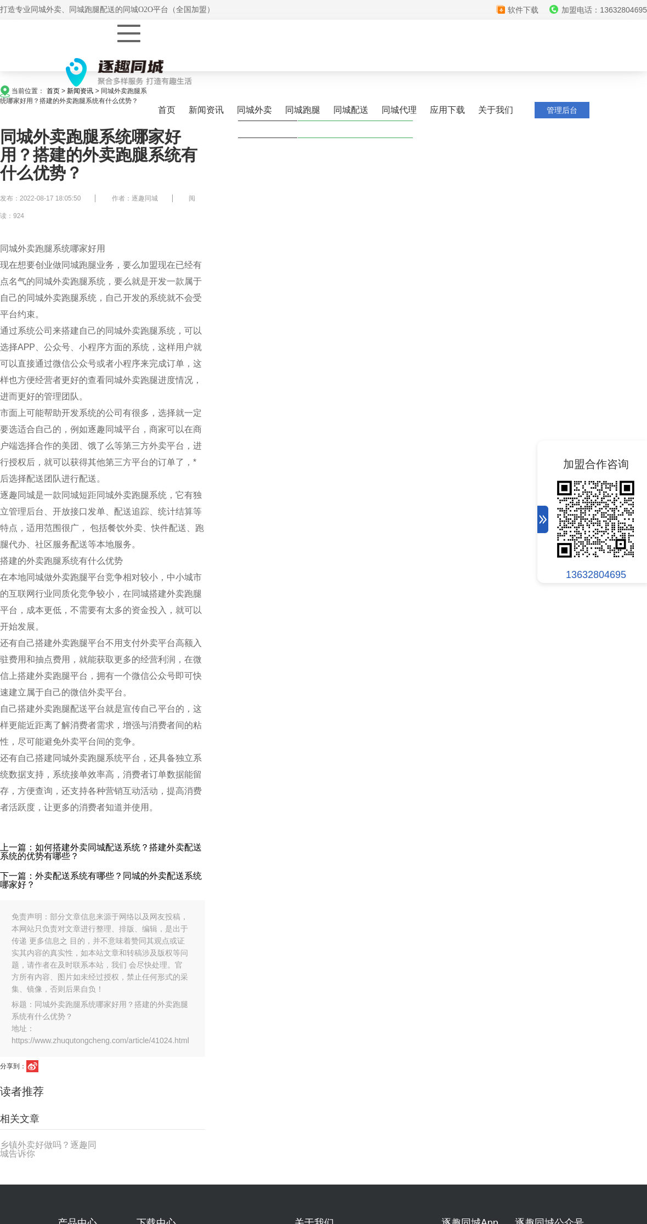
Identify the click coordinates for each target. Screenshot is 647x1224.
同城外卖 (254, 110)
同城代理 (399, 110)
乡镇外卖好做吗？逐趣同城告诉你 (48, 1149)
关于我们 (495, 110)
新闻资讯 (206, 110)
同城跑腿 (302, 110)
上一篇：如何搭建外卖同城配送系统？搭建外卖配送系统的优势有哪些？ (101, 852)
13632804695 (596, 574)
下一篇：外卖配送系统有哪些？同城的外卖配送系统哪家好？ (101, 880)
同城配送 (350, 110)
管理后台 (562, 110)
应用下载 (447, 110)
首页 (166, 110)
